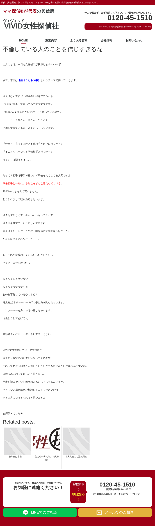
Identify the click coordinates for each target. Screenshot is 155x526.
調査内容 (51, 40)
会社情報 (106, 40)
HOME (23, 40)
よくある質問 (78, 40)
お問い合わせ (134, 40)
